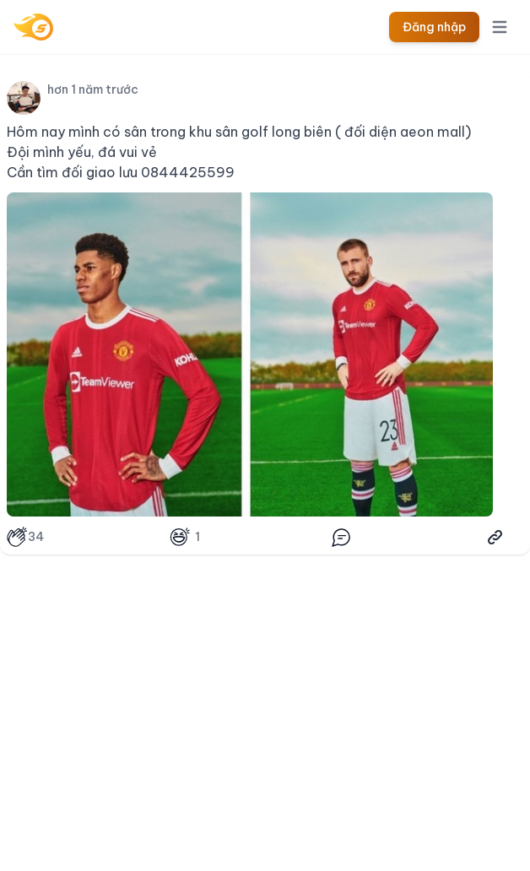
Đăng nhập (434, 27)
